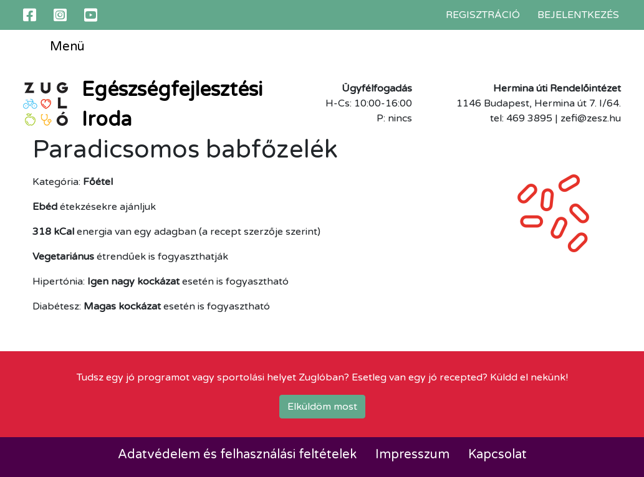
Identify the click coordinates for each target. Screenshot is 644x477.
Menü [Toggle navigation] (58, 47)
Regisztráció (483, 15)
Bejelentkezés (578, 15)
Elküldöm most (322, 406)
